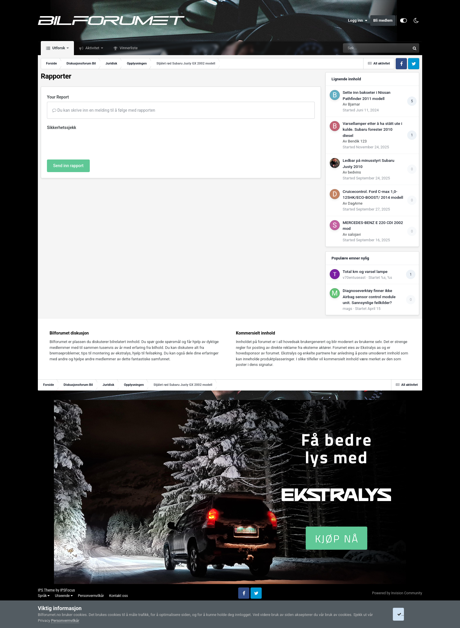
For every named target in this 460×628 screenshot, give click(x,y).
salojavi (354, 234)
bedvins (354, 172)
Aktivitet (92, 48)
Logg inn (357, 20)
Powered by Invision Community (397, 593)
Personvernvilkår (91, 596)
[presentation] (91, 143)
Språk (44, 596)
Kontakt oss (118, 596)
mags (347, 308)
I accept (405, 614)
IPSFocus (67, 590)
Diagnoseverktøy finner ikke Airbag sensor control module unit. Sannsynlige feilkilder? (369, 296)
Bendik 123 (357, 141)
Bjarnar (354, 104)
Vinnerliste (128, 48)
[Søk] (362, 48)
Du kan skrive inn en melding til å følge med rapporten (103, 110)
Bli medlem (383, 20)
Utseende (63, 596)
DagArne (355, 203)
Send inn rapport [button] (68, 165)
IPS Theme (46, 590)
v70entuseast (354, 277)
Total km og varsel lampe (365, 271)
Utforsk (58, 48)
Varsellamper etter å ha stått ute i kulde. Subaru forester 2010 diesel (372, 129)
